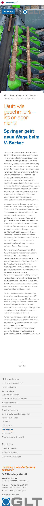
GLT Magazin (31, 95)
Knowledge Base (8, 433)
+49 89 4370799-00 (15, 485)
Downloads (6, 422)
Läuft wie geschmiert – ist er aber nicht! (19, 98)
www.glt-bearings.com (10, 495)
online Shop (10, 3)
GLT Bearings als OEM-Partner (14, 399)
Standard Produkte (9, 449)
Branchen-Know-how (10, 402)
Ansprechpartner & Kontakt (13, 437)
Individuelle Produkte (10, 418)
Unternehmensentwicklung (12, 383)
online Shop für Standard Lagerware (16, 414)
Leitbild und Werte (9, 387)
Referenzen (6, 406)
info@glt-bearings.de (18, 490)
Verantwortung (8, 391)
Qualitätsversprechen (10, 395)
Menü (8, 11)
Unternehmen (15, 95)
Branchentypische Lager (11, 456)
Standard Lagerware (10, 410)
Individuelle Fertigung (10, 452)
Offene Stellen (7, 425)
